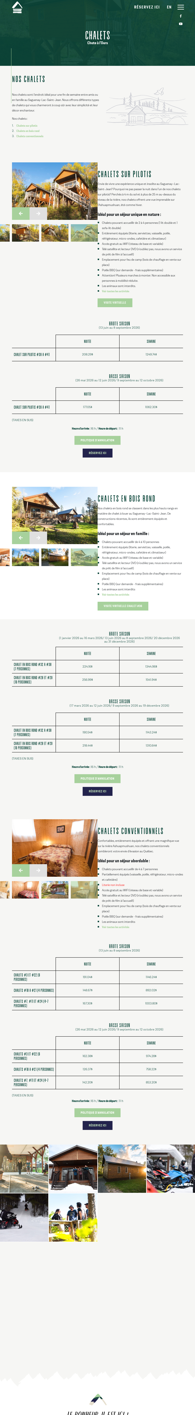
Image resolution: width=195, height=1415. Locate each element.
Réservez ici (146, 7)
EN (168, 7)
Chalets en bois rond (27, 131)
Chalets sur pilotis (26, 125)
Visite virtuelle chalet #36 (123, 606)
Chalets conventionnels (29, 136)
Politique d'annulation (97, 440)
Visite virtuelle (115, 302)
